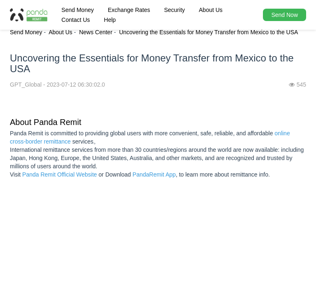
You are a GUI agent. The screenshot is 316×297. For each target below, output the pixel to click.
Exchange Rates (129, 10)
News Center (95, 32)
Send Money (77, 10)
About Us (211, 10)
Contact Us (75, 19)
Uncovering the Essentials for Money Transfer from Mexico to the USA (208, 32)
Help (110, 19)
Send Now (284, 15)
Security (174, 10)
